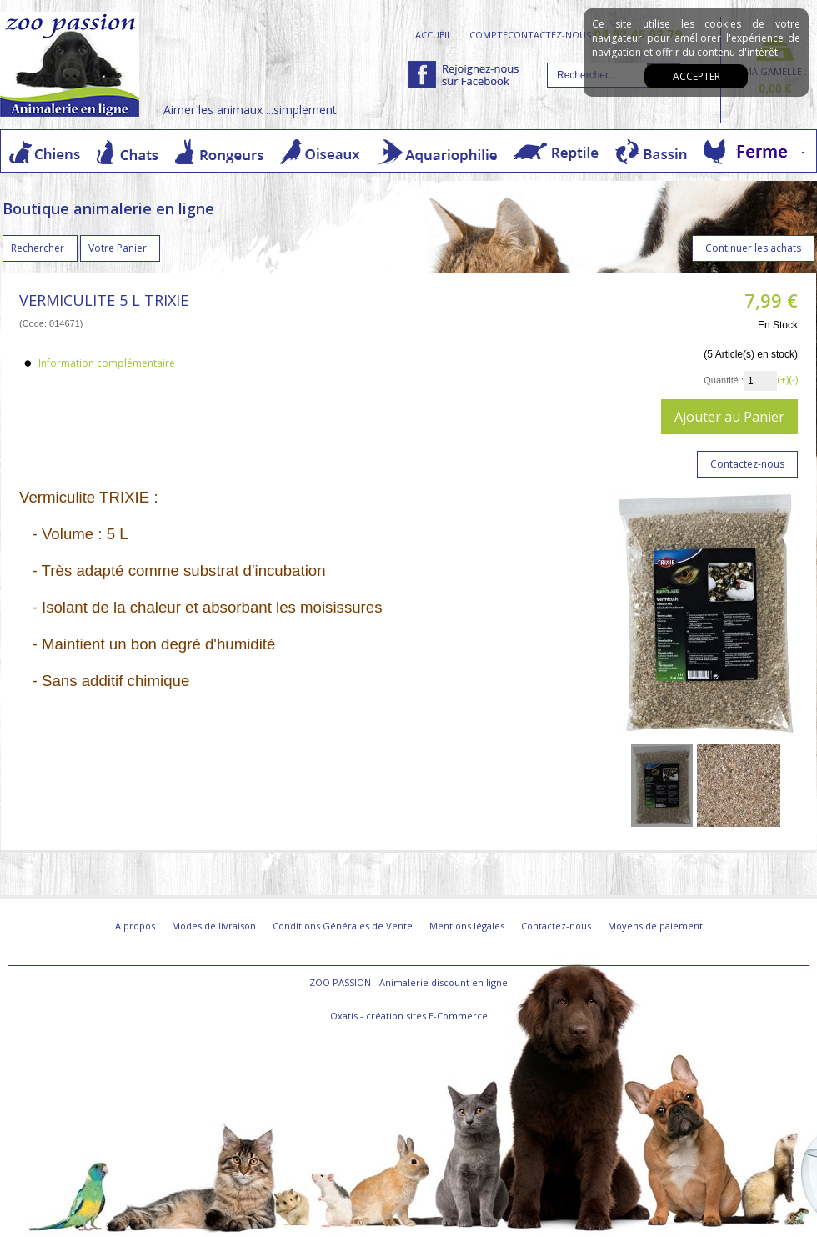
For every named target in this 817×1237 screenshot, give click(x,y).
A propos (135, 925)
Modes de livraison (214, 925)
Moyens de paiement (655, 925)
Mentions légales (466, 925)
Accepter (696, 76)
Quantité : (724, 380)
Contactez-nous (556, 925)
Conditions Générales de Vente (343, 925)
